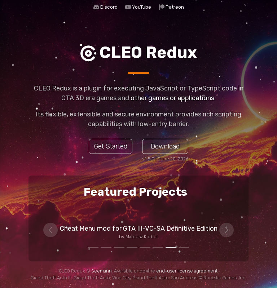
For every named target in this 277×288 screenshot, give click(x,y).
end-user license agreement (186, 271)
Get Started (110, 146)
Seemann (101, 271)
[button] (50, 230)
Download (165, 146)
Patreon (175, 7)
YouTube (141, 7)
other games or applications (172, 98)
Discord (109, 7)
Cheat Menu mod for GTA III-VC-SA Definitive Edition (138, 228)
